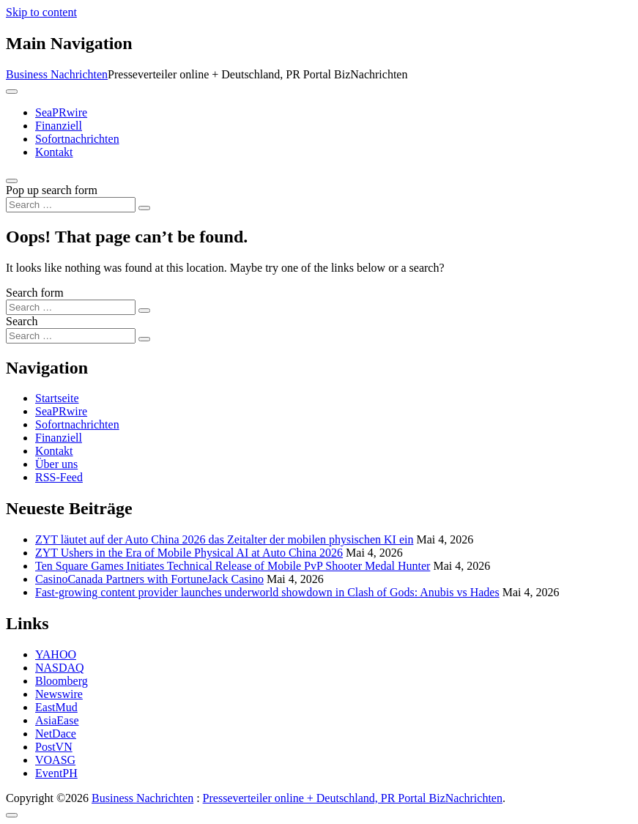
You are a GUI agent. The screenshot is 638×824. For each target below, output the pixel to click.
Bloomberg (61, 681)
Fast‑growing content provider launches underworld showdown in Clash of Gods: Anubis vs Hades (267, 592)
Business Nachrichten (57, 74)
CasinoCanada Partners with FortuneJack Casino (149, 579)
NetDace (55, 733)
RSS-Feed (59, 477)
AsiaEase (57, 720)
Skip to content (41, 12)
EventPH (56, 773)
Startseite (57, 398)
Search (22, 321)
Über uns (56, 464)
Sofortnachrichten (77, 139)
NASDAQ (59, 667)
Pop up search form (51, 190)
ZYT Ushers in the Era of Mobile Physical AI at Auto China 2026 (189, 552)
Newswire (59, 694)
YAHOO (55, 654)
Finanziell (58, 125)
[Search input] (71, 204)
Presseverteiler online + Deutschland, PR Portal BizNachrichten (352, 798)
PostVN (54, 747)
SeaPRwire (61, 112)
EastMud (56, 707)
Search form (35, 292)
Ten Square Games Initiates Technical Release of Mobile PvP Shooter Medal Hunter (232, 566)
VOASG (55, 760)
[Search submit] (144, 208)
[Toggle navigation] (12, 91)
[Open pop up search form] (12, 181)
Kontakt (54, 152)
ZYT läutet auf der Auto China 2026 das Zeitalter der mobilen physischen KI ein (224, 539)
